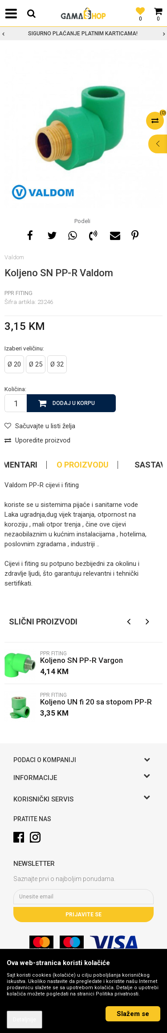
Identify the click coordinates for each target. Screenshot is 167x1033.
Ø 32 (57, 364)
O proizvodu (83, 465)
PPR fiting (18, 293)
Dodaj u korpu (74, 403)
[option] (83, 33)
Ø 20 (14, 364)
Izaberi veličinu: (24, 348)
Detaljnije (24, 1019)
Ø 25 (35, 364)
